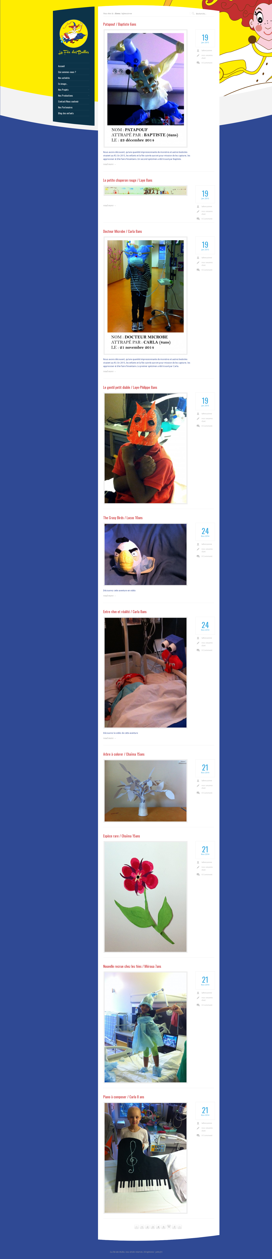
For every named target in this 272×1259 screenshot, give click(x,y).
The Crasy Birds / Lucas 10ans (123, 517)
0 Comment (207, 63)
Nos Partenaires (65, 107)
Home (117, 13)
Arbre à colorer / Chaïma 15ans (123, 754)
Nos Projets (63, 89)
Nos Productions (65, 95)
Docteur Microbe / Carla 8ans (122, 231)
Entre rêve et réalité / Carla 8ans (125, 611)
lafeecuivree (207, 50)
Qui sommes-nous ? (67, 72)
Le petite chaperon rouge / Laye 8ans (127, 180)
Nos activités (64, 78)
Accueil (61, 66)
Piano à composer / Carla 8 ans (123, 1096)
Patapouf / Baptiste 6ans (119, 24)
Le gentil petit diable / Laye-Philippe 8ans (130, 387)
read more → (109, 164)
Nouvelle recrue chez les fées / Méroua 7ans (132, 966)
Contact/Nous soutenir (68, 101)
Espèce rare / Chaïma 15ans (121, 835)
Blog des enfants (66, 113)
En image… (63, 84)
